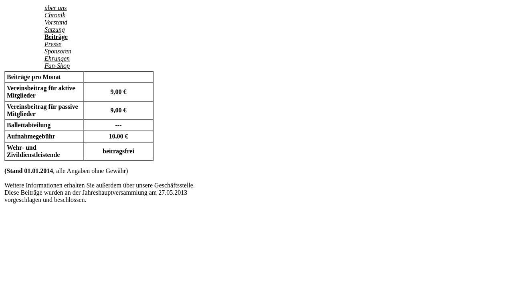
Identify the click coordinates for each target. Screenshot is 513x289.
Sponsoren (57, 51)
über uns (55, 7)
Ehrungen (57, 58)
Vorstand (55, 22)
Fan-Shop (57, 65)
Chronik (54, 15)
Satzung (54, 29)
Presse (52, 44)
